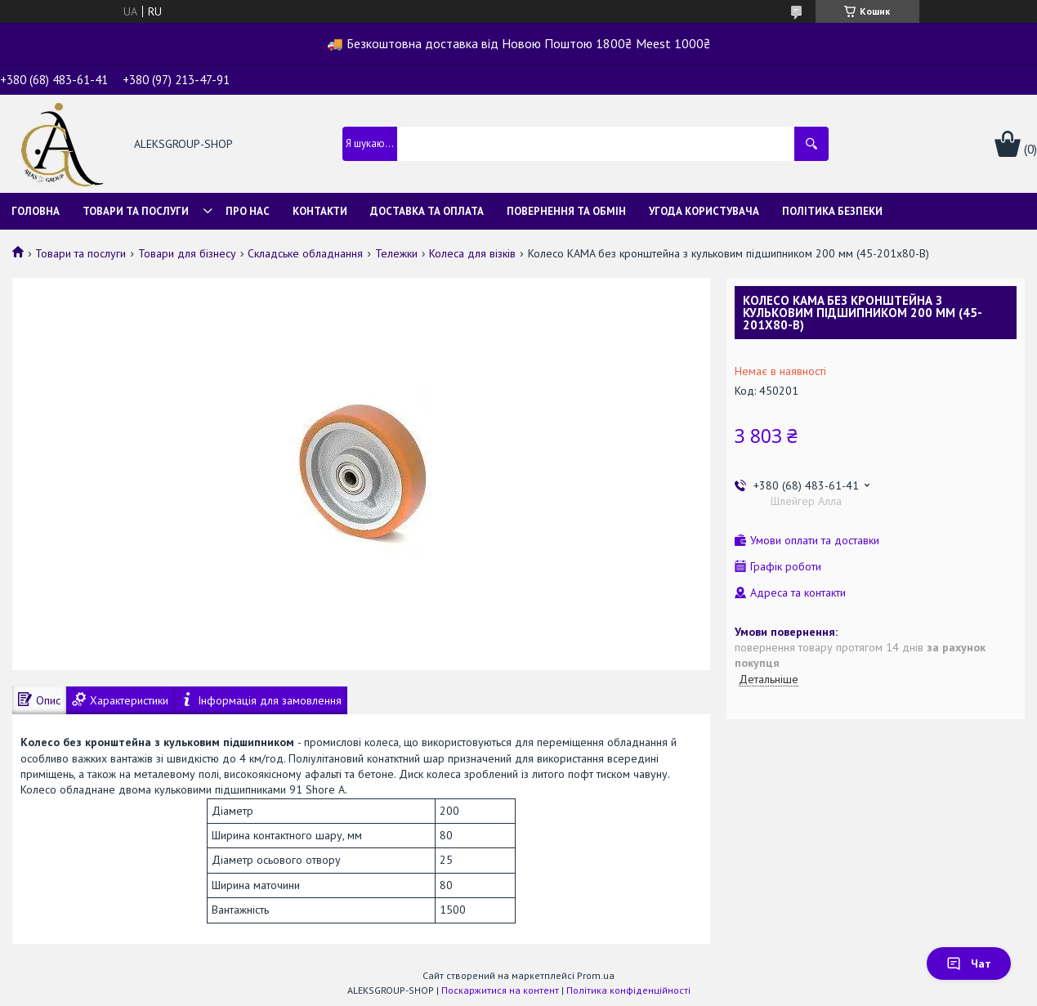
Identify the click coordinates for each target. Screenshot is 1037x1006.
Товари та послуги (136, 211)
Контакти (320, 211)
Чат (968, 963)
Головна (35, 211)
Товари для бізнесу (187, 253)
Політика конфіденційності (628, 990)
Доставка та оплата (427, 211)
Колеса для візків (472, 253)
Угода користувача (704, 211)
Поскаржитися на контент (500, 990)
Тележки (396, 253)
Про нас (248, 211)
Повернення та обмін (566, 211)
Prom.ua (596, 975)
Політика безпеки (832, 211)
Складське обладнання (305, 253)
